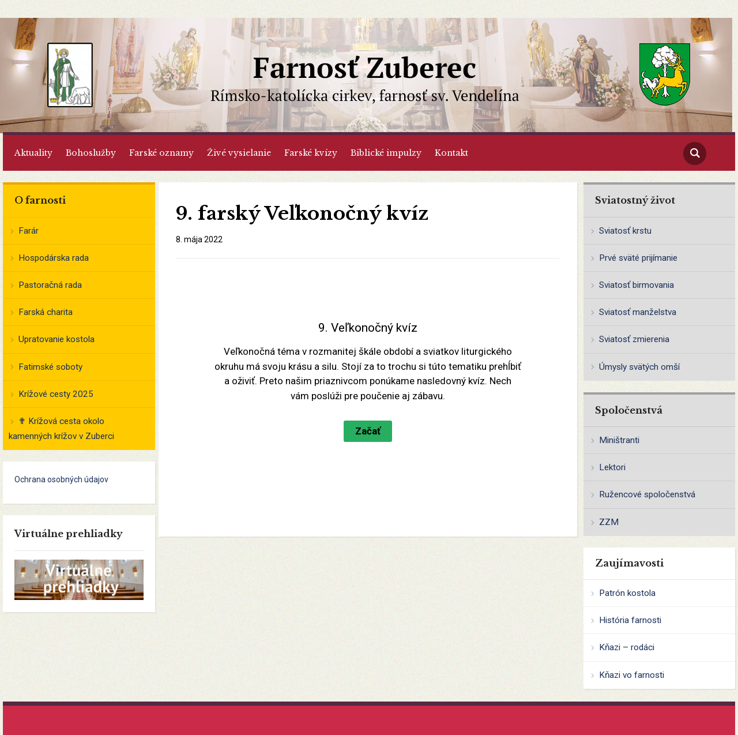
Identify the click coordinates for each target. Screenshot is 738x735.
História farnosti (630, 620)
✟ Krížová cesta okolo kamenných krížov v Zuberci (61, 428)
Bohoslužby (91, 153)
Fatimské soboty (50, 367)
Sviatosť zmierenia (634, 339)
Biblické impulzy (386, 153)
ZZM (609, 522)
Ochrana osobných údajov (61, 479)
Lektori (612, 467)
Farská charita (45, 312)
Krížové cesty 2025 (55, 394)
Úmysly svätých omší (639, 367)
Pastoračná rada (50, 285)
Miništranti (619, 440)
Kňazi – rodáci (626, 647)
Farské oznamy (161, 153)
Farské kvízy (310, 153)
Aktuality (33, 153)
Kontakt (451, 153)
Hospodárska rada (53, 258)
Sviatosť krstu (625, 231)
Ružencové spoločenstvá (647, 494)
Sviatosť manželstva (637, 312)
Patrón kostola (627, 593)
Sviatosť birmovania (636, 285)
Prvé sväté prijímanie (638, 258)
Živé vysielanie (239, 153)
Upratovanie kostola (56, 339)
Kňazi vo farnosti (631, 675)
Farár (28, 231)
